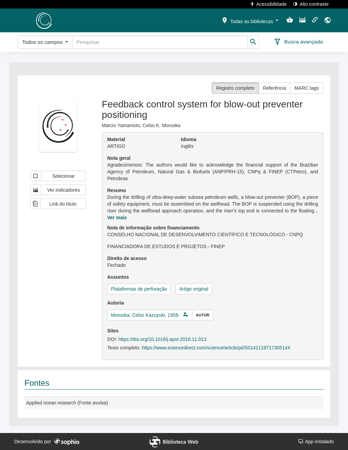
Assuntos (118, 277)
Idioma (188, 139)
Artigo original (193, 289)
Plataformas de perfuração (139, 289)
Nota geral (118, 158)
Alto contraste (311, 3)
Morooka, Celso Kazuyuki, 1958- (145, 315)
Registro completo (235, 88)
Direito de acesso (127, 258)
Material (116, 139)
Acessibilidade (268, 3)
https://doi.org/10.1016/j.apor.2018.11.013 (162, 339)
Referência (274, 88)
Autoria (115, 303)
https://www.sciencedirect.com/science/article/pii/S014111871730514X (216, 347)
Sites (113, 330)
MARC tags (306, 88)
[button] (249, 20)
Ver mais (117, 217)
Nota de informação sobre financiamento (153, 227)
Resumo (116, 190)
